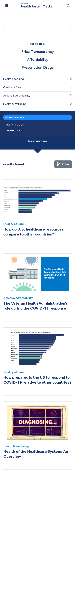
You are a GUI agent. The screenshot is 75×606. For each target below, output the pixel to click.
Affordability (37, 59)
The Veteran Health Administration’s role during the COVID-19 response (35, 306)
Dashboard (18, 117)
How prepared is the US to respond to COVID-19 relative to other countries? (37, 380)
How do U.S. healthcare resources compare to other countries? (33, 231)
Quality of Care (12, 87)
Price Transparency (37, 51)
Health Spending (13, 79)
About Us (13, 130)
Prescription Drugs (38, 67)
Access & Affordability (16, 95)
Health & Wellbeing (14, 104)
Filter (63, 164)
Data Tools (15, 125)
